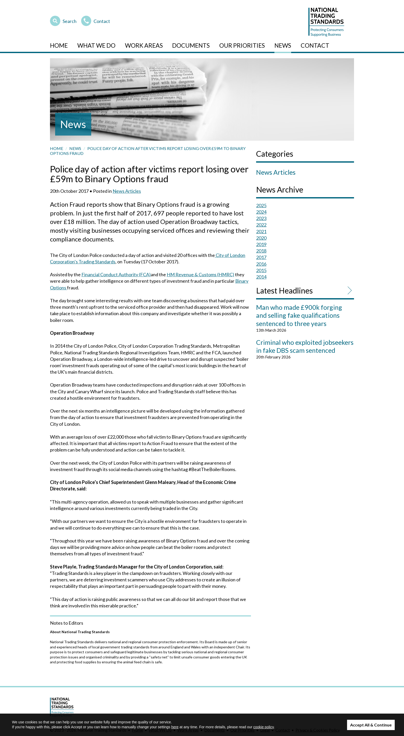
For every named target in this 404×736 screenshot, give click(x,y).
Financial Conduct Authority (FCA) (116, 274)
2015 (261, 270)
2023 (261, 218)
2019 (261, 244)
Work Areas (144, 45)
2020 (261, 238)
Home (59, 45)
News (282, 45)
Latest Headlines (284, 290)
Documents (191, 45)
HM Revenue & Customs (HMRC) (200, 274)
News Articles (127, 191)
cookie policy (263, 727)
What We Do (96, 45)
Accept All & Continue (371, 724)
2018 (261, 251)
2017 (261, 257)
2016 (261, 264)
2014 (261, 277)
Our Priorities (242, 45)
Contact (95, 20)
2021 (261, 231)
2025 (261, 205)
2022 (261, 225)
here (175, 727)
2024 (261, 212)
